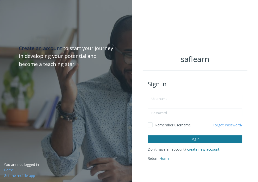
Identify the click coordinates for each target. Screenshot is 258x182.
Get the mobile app (19, 175)
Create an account (41, 48)
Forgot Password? (227, 125)
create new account (203, 149)
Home (164, 158)
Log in (195, 138)
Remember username (173, 125)
